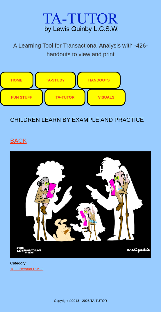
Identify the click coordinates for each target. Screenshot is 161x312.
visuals (106, 97)
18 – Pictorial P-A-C (26, 269)
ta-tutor (65, 97)
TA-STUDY (55, 80)
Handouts (99, 80)
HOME (16, 80)
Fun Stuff (21, 97)
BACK (18, 140)
